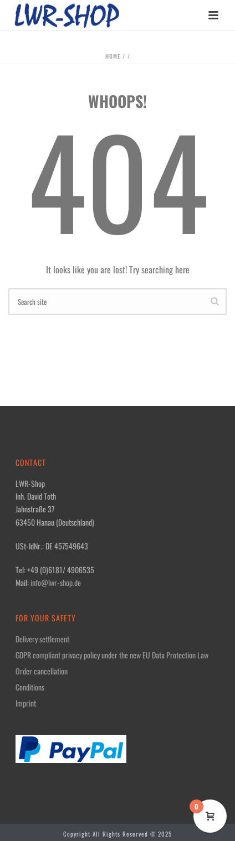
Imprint (26, 703)
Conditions (30, 687)
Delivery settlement (42, 639)
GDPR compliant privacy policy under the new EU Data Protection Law (112, 655)
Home (112, 56)
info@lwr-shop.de (55, 582)
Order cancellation (42, 671)
